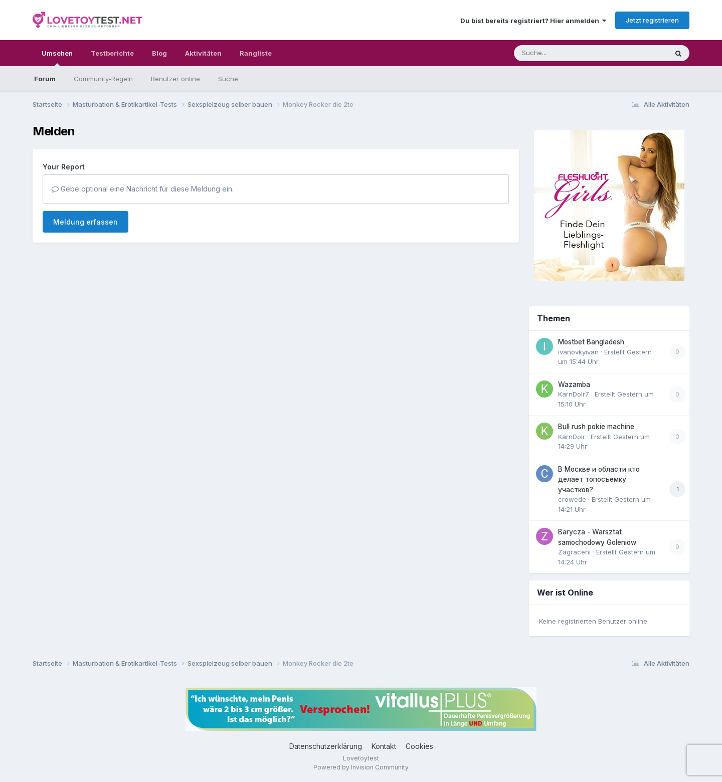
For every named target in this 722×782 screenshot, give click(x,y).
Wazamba (574, 384)
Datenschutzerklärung (325, 746)
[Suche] (570, 53)
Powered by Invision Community (361, 767)
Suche (228, 79)
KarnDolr (571, 437)
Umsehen (57, 57)
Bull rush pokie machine (596, 427)
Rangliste (256, 53)
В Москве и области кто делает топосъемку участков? (599, 479)
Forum (45, 79)
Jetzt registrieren (652, 20)
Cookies (419, 746)
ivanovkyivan (578, 352)
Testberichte (112, 53)
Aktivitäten (203, 53)
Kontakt (384, 746)
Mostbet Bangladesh (591, 342)
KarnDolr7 (573, 394)
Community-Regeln (103, 79)
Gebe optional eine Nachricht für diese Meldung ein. (143, 188)
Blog (159, 53)
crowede (572, 499)
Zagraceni (574, 552)
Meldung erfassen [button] (85, 222)
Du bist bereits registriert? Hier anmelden (533, 21)
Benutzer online (175, 79)
